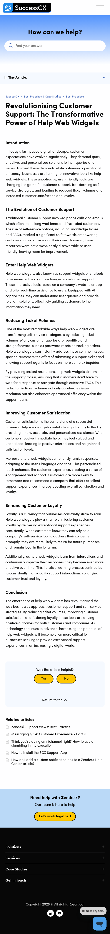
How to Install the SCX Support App (39, 753)
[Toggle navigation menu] (100, 7)
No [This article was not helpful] (66, 678)
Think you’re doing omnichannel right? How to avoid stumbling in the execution (52, 743)
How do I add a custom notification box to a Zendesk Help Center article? (57, 762)
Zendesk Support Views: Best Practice (40, 727)
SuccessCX (12, 96)
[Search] (55, 45)
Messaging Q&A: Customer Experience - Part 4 (48, 734)
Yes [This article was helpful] (44, 678)
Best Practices (75, 96)
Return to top (55, 700)
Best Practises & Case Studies (42, 96)
